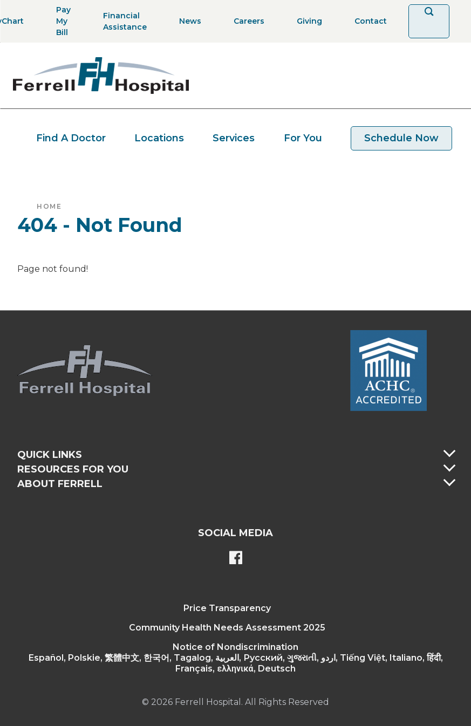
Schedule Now (401, 138)
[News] (187, 21)
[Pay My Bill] (60, 21)
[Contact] (367, 21)
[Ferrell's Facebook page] (236, 559)
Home (49, 206)
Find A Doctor (71, 138)
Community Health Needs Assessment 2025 (227, 627)
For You (303, 138)
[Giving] (306, 21)
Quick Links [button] (49, 455)
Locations (159, 138)
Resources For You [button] (72, 469)
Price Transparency (227, 608)
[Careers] (245, 21)
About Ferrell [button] (60, 484)
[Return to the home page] (101, 75)
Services (234, 138)
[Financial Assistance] (122, 21)
